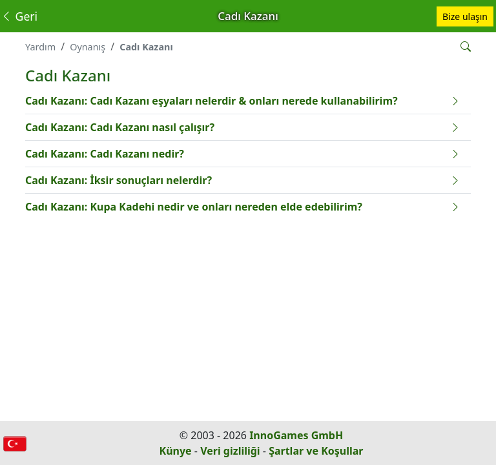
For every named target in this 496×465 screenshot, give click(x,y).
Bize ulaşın (465, 16)
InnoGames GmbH (296, 435)
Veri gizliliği (230, 451)
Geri (19, 16)
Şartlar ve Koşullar (316, 451)
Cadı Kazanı (146, 47)
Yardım (40, 47)
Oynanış (87, 47)
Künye (176, 451)
